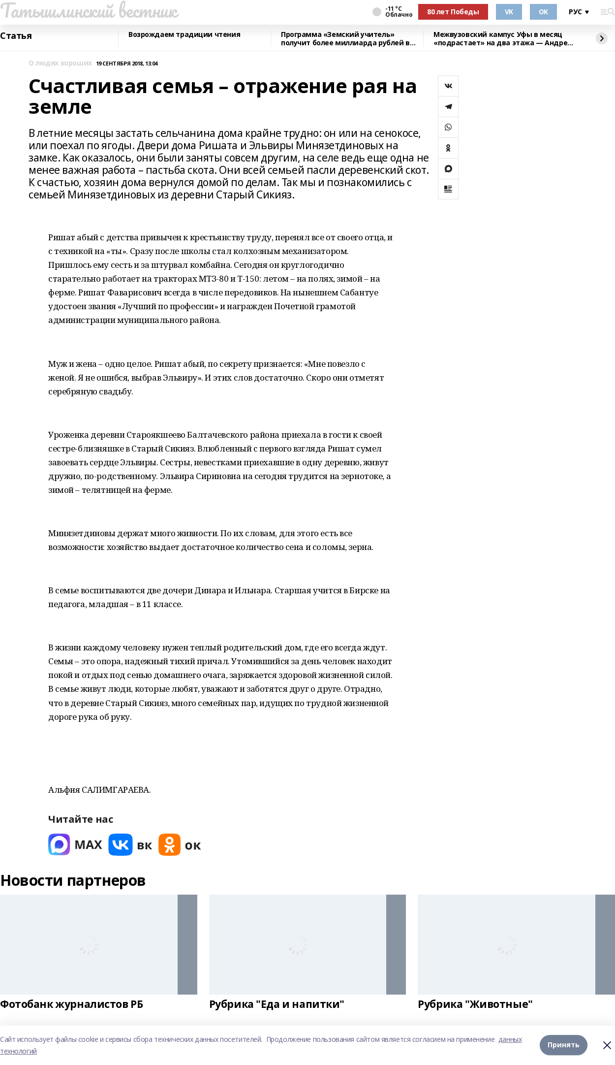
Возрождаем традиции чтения (184, 35)
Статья (15, 36)
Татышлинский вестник (88, 10)
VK (509, 11)
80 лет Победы (453, 11)
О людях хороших (60, 63)
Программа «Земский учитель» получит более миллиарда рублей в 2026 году (345, 39)
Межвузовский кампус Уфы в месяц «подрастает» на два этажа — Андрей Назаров (502, 39)
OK (543, 11)
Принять (564, 1045)
